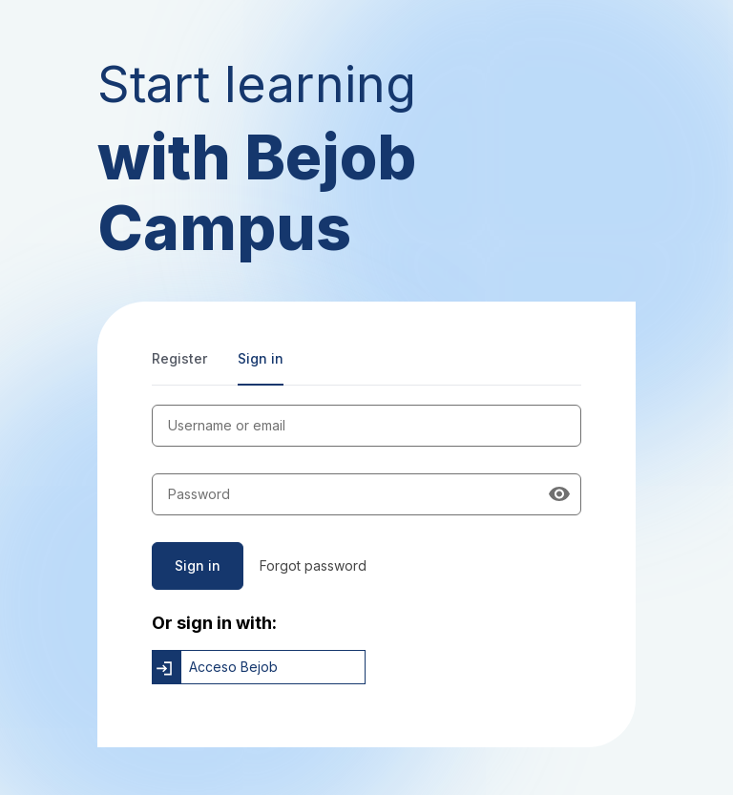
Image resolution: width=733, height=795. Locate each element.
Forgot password (313, 565)
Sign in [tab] (260, 358)
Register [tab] (179, 358)
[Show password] (559, 494)
